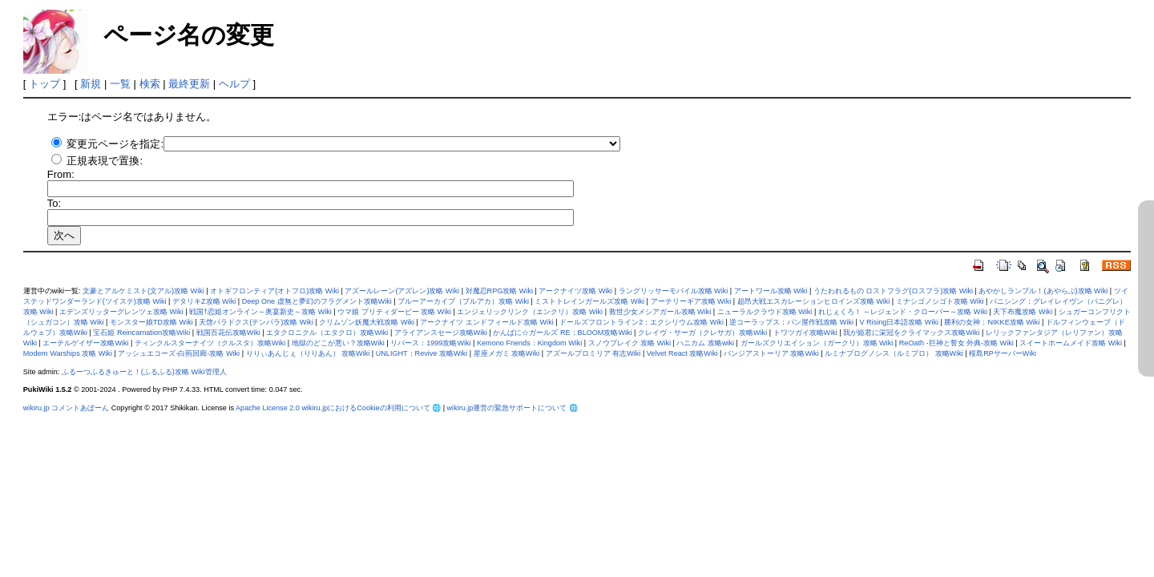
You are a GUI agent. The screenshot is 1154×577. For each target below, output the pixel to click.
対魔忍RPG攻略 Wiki (499, 291)
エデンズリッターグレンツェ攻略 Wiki (121, 312)
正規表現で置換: (105, 161)
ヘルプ (234, 84)
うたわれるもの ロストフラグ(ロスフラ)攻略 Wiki (893, 291)
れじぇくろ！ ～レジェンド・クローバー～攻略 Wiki (902, 312)
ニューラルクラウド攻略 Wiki (765, 312)
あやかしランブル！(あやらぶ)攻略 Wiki (1043, 291)
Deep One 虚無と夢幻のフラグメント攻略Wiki (317, 301)
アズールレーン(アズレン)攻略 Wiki (402, 291)
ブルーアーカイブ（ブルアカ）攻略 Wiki (463, 301)
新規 (90, 84)
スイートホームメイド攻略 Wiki (1070, 343)
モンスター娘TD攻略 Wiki (151, 322)
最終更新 (189, 84)
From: (61, 174)
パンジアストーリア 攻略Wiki (771, 353)
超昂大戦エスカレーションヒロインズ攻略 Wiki (813, 301)
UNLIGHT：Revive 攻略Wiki (421, 353)
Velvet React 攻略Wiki (682, 353)
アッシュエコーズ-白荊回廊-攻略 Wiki (179, 353)
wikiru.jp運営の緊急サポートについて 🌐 (512, 408)
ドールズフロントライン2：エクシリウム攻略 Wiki (641, 322)
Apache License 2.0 (268, 408)
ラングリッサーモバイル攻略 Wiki (673, 291)
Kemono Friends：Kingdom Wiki (529, 343)
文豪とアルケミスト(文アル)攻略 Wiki (143, 291)
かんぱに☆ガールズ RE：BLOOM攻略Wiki (562, 333)
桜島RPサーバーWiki (1002, 353)
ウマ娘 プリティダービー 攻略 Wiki (394, 312)
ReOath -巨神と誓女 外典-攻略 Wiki (956, 343)
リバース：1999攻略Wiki (430, 343)
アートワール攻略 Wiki (771, 291)
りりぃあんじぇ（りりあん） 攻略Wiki (308, 353)
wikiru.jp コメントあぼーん (66, 408)
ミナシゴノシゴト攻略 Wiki (940, 301)
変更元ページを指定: (115, 144)
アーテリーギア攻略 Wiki (691, 301)
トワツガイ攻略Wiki (805, 333)
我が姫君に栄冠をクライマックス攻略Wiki (911, 333)
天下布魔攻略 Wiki (1022, 312)
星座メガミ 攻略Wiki (507, 353)
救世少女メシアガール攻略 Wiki (660, 312)
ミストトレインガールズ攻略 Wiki (589, 301)
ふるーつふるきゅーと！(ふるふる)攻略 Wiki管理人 (144, 372)
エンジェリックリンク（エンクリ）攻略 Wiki (530, 312)
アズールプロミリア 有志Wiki (593, 353)
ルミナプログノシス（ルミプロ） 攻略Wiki (894, 353)
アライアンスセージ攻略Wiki (440, 333)
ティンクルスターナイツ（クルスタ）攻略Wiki (210, 343)
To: (54, 203)
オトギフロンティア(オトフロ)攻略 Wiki (274, 291)
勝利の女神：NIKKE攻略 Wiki (991, 322)
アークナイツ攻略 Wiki (575, 291)
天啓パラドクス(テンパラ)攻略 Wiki (256, 322)
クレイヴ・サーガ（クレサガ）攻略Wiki (702, 333)
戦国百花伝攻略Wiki (228, 333)
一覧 (120, 84)
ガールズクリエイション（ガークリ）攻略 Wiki (817, 343)
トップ (44, 84)
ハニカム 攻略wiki (705, 343)
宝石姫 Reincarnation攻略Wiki (141, 333)
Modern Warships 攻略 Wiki (67, 353)
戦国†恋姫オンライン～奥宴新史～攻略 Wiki (260, 312)
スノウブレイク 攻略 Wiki (629, 343)
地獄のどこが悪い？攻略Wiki (338, 343)
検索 (149, 84)
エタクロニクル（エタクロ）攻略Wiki (327, 333)
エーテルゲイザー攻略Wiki (85, 343)
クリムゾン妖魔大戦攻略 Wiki (366, 322)
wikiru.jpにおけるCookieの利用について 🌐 (371, 408)
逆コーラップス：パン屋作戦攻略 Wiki (791, 322)
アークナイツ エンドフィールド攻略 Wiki (486, 322)
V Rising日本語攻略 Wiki (898, 322)
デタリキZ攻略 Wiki (204, 301)
